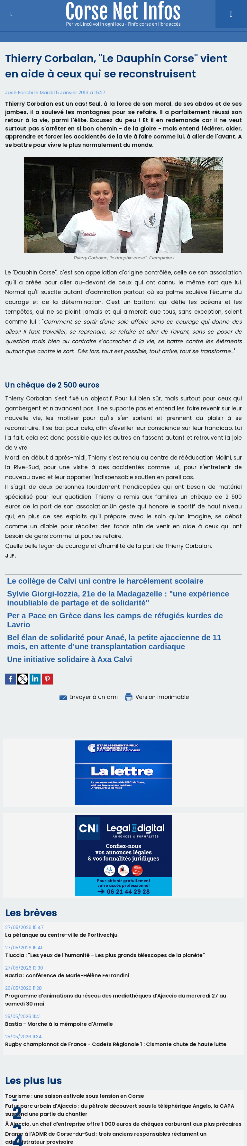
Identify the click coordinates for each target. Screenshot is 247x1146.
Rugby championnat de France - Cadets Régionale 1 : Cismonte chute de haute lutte (115, 1044)
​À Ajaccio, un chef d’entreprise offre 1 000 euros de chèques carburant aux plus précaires (123, 1124)
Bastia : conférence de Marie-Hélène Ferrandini (67, 975)
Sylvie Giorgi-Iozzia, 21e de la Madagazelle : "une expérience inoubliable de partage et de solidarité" (118, 598)
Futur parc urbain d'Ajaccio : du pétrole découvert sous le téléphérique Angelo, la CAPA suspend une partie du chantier (119, 1110)
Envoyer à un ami (88, 697)
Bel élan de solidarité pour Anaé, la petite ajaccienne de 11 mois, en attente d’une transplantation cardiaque (114, 642)
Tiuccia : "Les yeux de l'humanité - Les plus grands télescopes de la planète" (105, 955)
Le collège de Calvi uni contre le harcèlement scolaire (105, 581)
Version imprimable (156, 697)
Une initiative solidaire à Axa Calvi (69, 659)
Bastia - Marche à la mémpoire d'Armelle (59, 1024)
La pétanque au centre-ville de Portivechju (61, 935)
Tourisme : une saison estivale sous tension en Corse (74, 1096)
